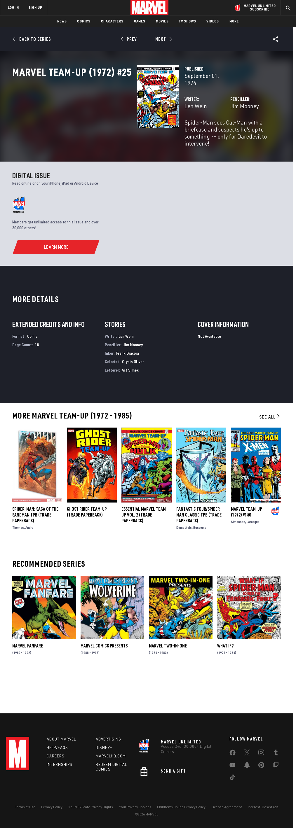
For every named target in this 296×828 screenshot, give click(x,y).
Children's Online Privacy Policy (181, 807)
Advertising (108, 739)
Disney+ (104, 747)
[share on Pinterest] (261, 766)
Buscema (199, 565)
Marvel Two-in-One (168, 683)
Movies (162, 21)
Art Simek (130, 407)
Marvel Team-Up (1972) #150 (246, 549)
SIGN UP (35, 7)
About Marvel (61, 739)
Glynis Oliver (133, 398)
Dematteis (184, 565)
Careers (56, 756)
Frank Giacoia (127, 390)
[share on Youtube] (232, 766)
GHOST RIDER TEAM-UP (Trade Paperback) (87, 549)
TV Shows (187, 21)
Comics (83, 21)
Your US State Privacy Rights (90, 807)
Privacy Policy (51, 807)
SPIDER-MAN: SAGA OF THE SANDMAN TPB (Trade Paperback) (35, 552)
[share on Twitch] (276, 766)
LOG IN (13, 7)
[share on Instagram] (261, 754)
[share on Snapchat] (247, 766)
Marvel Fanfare (27, 683)
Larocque (253, 559)
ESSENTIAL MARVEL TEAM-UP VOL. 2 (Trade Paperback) (144, 552)
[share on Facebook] (232, 754)
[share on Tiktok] (232, 778)
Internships (59, 764)
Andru (29, 565)
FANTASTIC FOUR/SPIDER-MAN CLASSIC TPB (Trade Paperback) (199, 552)
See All (270, 454)
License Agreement (226, 807)
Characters (112, 21)
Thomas (18, 565)
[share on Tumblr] (276, 754)
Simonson (238, 559)
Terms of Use (25, 807)
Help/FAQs (57, 747)
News (62, 21)
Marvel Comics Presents (104, 683)
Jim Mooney (201, 124)
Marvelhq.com (111, 756)
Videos (212, 21)
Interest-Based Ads (263, 807)
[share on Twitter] (247, 754)
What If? (225, 683)
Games (139, 21)
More (234, 21)
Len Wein (108, 124)
